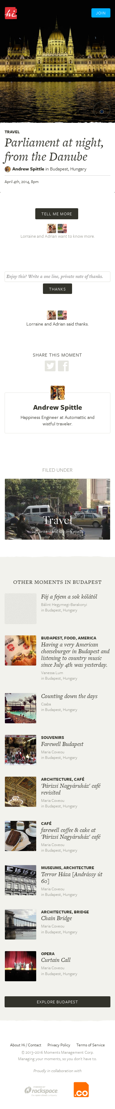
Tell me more (56, 214)
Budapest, (68, 168)
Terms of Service (90, 1045)
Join (101, 13)
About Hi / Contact (25, 1045)
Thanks (57, 289)
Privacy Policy (59, 1045)
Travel (12, 132)
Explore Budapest (57, 1002)
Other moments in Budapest (57, 582)
